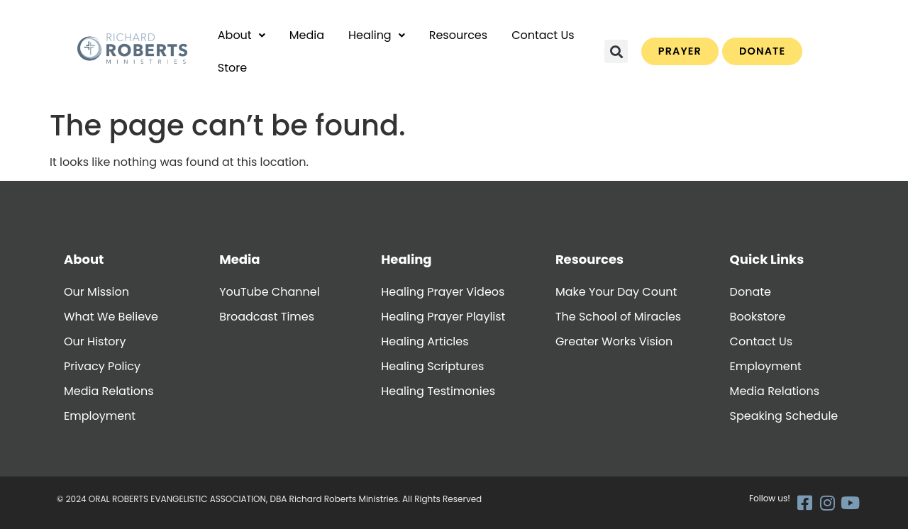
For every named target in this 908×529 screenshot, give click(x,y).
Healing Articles (424, 341)
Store (232, 68)
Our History (95, 341)
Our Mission (96, 292)
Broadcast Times (266, 316)
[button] (241, 35)
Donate (750, 292)
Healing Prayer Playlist (443, 316)
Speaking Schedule (784, 416)
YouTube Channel (269, 292)
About (241, 35)
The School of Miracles (618, 316)
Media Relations (109, 391)
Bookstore (758, 316)
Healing (376, 35)
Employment (99, 416)
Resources (458, 35)
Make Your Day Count (616, 292)
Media (306, 35)
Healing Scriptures (432, 366)
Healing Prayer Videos (442, 292)
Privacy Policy (102, 366)
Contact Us (542, 35)
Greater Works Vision (613, 341)
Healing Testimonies (438, 391)
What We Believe (111, 316)
